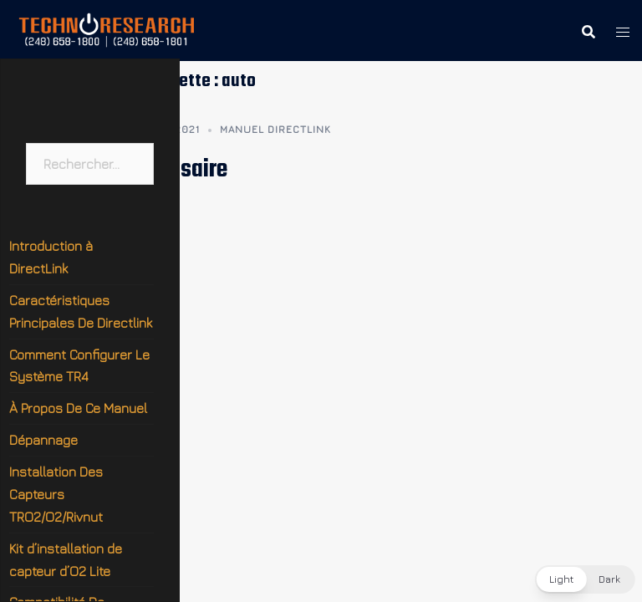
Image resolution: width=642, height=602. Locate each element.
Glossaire (183, 169)
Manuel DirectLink (275, 129)
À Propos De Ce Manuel (78, 408)
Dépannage (43, 439)
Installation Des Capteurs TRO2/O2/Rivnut (56, 494)
